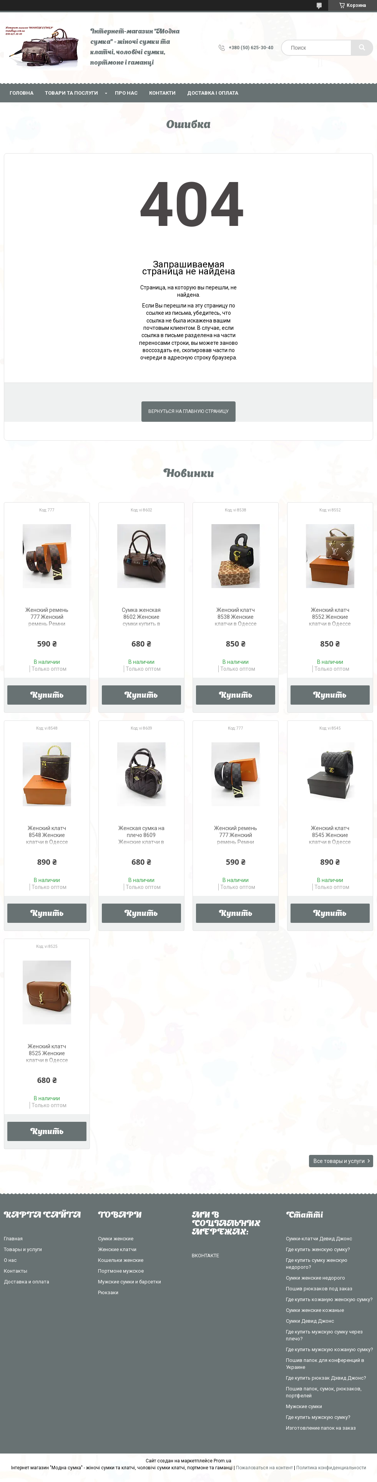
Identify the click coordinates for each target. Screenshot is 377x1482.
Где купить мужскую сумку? (318, 1417)
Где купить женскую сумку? (318, 1249)
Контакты (15, 1271)
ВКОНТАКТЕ (205, 1255)
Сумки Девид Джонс (310, 1321)
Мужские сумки (304, 1406)
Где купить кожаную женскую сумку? (329, 1299)
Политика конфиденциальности (331, 1467)
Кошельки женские (120, 1260)
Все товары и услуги (339, 1161)
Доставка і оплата (212, 93)
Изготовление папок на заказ (321, 1428)
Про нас (126, 93)
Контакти (162, 93)
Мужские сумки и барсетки (129, 1282)
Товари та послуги (71, 93)
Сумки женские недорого (315, 1278)
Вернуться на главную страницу (188, 411)
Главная (13, 1238)
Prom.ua (222, 1461)
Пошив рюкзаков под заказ (319, 1289)
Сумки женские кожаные (315, 1310)
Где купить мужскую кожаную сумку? (329, 1349)
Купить (47, 696)
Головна (21, 93)
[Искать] (362, 48)
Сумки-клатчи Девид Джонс (319, 1238)
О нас (10, 1260)
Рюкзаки (108, 1292)
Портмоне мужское (121, 1271)
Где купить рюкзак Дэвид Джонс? (326, 1378)
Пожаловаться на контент (264, 1467)
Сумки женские (115, 1238)
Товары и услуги (23, 1249)
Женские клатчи (117, 1249)
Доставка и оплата (26, 1282)
